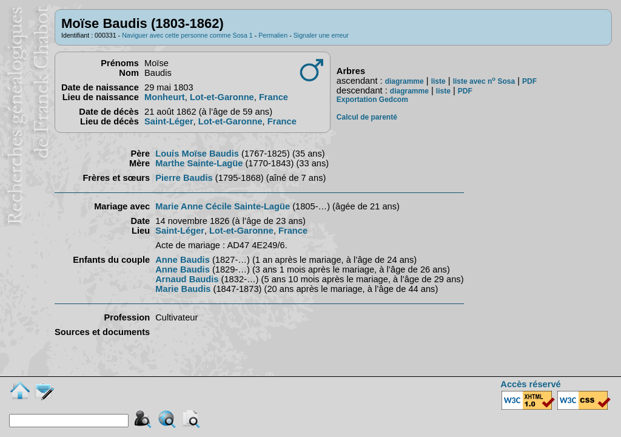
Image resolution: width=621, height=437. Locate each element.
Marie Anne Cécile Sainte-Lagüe (222, 206)
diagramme (404, 81)
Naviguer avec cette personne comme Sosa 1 (187, 35)
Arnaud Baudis (186, 279)
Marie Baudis (182, 289)
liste (438, 81)
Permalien (272, 35)
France (273, 97)
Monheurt (164, 97)
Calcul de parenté (367, 117)
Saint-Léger (168, 121)
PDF (529, 81)
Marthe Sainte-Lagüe (199, 163)
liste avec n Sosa (484, 81)
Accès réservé (530, 384)
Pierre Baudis (184, 178)
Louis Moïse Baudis (197, 153)
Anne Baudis (182, 260)
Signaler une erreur (321, 35)
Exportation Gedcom (372, 99)
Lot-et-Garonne (222, 97)
